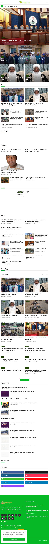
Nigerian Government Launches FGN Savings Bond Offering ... (23, 437)
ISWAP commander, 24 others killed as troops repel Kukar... (41, 110)
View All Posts (45, 274)
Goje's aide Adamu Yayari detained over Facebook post (16, 242)
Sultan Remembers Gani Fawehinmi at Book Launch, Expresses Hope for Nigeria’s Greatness (23, 59)
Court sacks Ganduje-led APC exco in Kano (41, 242)
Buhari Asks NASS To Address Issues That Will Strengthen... (12, 220)
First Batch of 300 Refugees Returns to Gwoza (12, 6)
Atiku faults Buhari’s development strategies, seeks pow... (35, 220)
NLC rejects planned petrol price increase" (40, 249)
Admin (27, 180)
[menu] (1, 2)
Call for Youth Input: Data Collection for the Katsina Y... (22, 452)
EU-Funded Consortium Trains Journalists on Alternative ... (14, 387)
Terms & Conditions (43, 540)
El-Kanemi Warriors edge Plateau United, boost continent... (23, 193)
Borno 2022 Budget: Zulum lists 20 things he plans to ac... (36, 150)
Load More (24, 380)
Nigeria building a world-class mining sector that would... (16, 178)
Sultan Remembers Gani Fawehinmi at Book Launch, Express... (11, 104)
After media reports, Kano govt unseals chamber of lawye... (41, 234)
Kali (10, 392)
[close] (25, 531)
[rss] (12, 518)
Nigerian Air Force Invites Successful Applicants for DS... (22, 410)
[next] (47, 6)
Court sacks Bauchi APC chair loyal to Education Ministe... (12, 234)
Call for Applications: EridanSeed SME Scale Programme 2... (23, 391)
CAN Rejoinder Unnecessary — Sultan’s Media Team (12, 78)
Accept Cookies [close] (14, 539)
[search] (47, 2)
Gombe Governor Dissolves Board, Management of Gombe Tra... (11, 228)
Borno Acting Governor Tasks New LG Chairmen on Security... (35, 505)
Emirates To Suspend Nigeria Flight (11, 149)
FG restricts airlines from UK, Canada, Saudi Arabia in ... (37, 125)
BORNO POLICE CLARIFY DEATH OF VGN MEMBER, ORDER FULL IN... (24, 402)
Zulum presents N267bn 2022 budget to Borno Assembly (10, 171)
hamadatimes (4, 42)
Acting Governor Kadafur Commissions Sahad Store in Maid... (36, 178)
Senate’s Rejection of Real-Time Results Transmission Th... (34, 256)
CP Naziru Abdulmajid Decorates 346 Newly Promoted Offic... (15, 398)
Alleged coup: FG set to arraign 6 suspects (41, 118)
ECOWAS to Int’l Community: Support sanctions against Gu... (12, 125)
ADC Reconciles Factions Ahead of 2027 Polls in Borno (12, 256)
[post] (24, 26)
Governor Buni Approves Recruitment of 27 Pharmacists (16, 249)
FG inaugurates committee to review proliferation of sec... (16, 118)
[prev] (45, 6)
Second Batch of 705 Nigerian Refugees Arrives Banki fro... (12, 262)
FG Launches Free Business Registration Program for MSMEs (23, 445)
